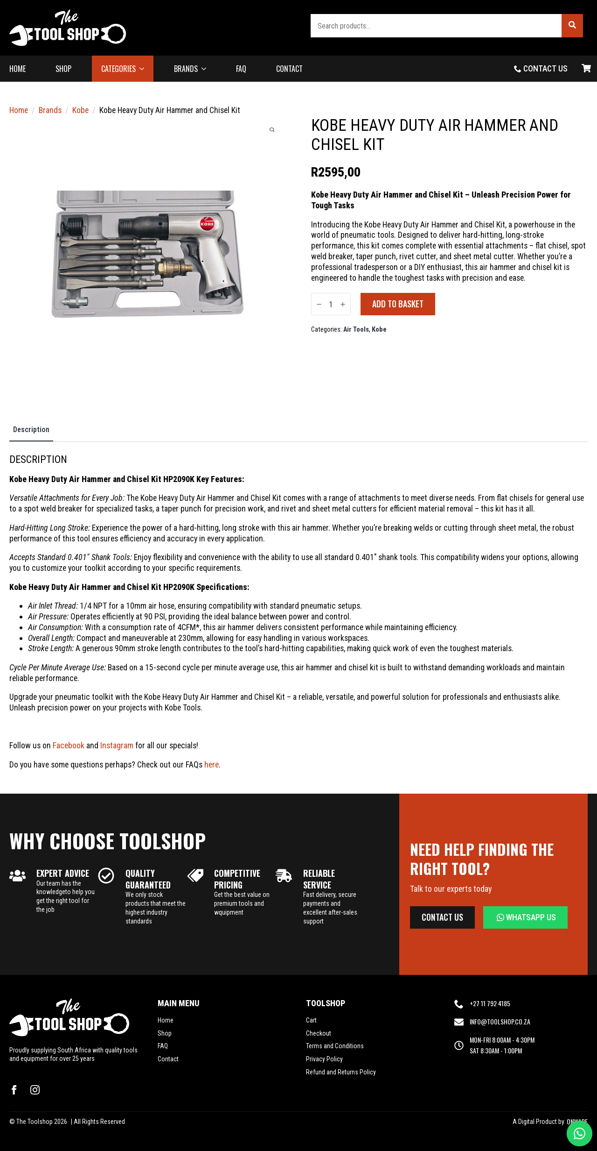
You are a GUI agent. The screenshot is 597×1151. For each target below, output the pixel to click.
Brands (50, 110)
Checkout (318, 1033)
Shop (165, 1033)
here (211, 764)
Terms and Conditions (335, 1046)
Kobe (80, 110)
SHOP (63, 68)
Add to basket (397, 304)
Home (18, 110)
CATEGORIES (118, 68)
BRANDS (186, 68)
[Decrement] (319, 304)
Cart (311, 1020)
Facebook (68, 745)
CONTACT (289, 68)
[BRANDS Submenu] (206, 69)
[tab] (31, 429)
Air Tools (356, 329)
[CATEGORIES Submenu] (144, 69)
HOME (17, 68)
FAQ (241, 68)
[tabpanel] (298, 611)
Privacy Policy (324, 1059)
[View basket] (586, 68)
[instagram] (35, 1089)
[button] (572, 25)
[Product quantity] (331, 304)
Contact (168, 1059)
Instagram (116, 745)
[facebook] (14, 1089)
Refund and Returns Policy (341, 1072)
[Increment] (342, 304)
